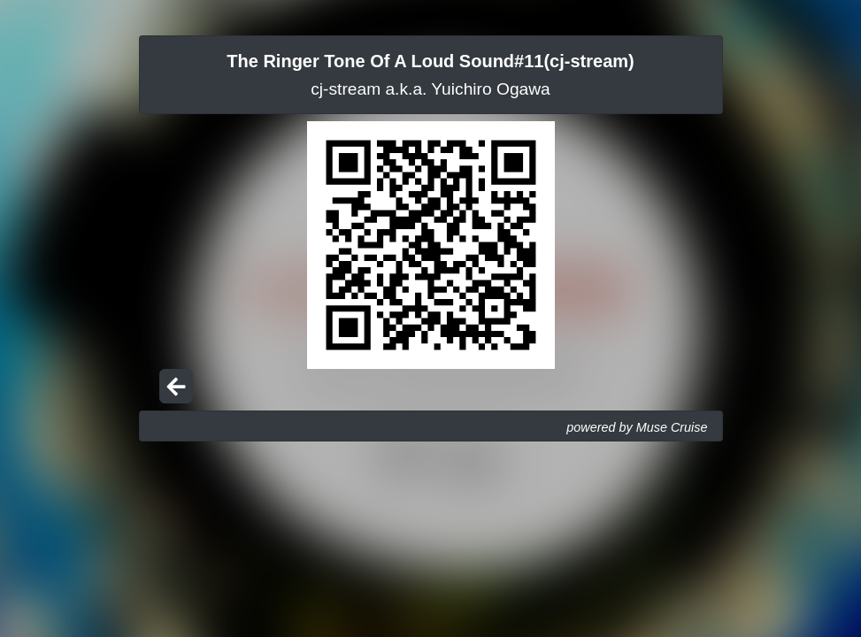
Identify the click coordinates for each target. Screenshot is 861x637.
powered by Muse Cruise (636, 427)
